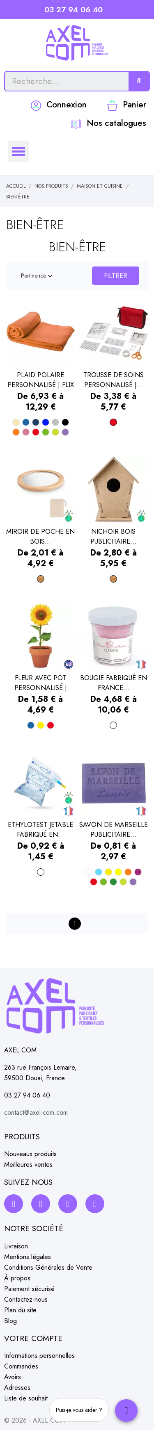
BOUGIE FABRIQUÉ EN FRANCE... (113, 682)
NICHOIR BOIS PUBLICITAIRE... (113, 536)
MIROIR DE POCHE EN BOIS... (40, 536)
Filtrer (115, 275)
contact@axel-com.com (36, 1112)
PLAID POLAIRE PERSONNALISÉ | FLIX (40, 379)
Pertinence (37, 275)
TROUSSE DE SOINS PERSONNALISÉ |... (113, 379)
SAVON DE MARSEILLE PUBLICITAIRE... (113, 829)
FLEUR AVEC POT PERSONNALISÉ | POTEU (40, 683)
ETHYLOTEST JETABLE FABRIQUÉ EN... (40, 829)
